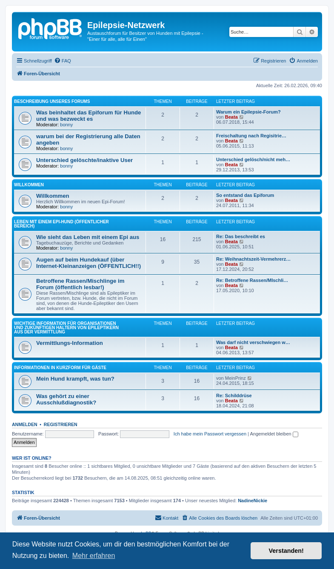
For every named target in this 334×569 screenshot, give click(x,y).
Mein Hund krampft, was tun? (75, 379)
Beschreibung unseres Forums (52, 101)
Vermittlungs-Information (69, 343)
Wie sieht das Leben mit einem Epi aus (87, 237)
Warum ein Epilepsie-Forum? (248, 111)
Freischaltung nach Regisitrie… (251, 135)
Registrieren (60, 424)
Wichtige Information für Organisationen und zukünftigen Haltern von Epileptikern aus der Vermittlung (66, 327)
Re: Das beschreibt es (240, 236)
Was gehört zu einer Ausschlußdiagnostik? (66, 399)
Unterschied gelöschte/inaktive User (84, 160)
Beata (231, 116)
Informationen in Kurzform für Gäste (60, 367)
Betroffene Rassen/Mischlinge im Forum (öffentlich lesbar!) (80, 284)
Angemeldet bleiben (274, 433)
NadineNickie (252, 500)
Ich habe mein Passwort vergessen (210, 433)
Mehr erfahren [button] (93, 555)
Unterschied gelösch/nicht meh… (253, 159)
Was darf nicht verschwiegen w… (253, 342)
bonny (66, 124)
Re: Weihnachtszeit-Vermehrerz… (253, 259)
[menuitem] (62, 61)
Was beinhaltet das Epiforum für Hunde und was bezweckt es (88, 115)
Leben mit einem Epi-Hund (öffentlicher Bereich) (61, 223)
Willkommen (29, 184)
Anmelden (24, 424)
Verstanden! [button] (286, 550)
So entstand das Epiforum (245, 195)
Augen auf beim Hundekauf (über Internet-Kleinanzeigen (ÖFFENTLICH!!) (88, 262)
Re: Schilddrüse (234, 395)
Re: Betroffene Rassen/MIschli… (252, 280)
